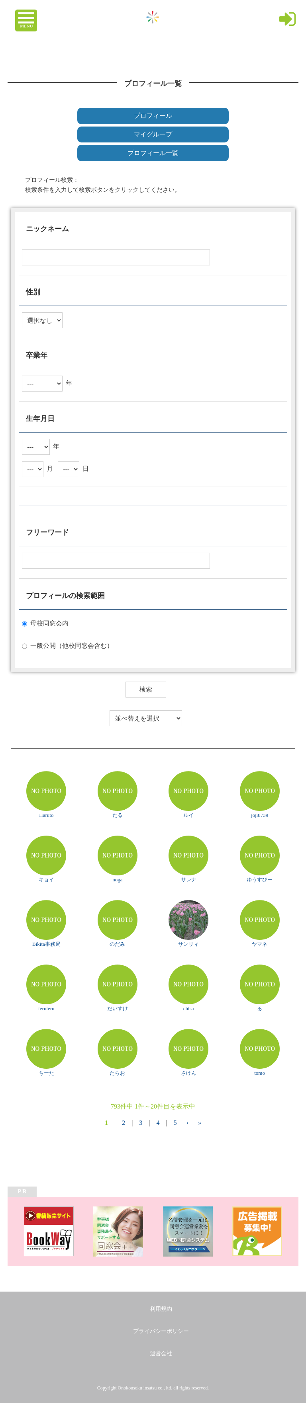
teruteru (46, 1008)
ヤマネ (259, 944)
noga (117, 880)
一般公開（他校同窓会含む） (71, 645)
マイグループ (153, 134)
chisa (188, 1008)
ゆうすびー (260, 880)
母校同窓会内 (49, 623)
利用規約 (161, 1309)
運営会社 (161, 1353)
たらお (117, 1073)
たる (117, 815)
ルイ (188, 815)
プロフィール (153, 115)
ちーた (46, 1073)
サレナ (188, 880)
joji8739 (259, 815)
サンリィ (188, 944)
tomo (259, 1073)
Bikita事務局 (46, 944)
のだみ (117, 944)
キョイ (46, 880)
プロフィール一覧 (153, 153)
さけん (188, 1073)
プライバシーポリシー (161, 1331)
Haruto (46, 815)
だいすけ (117, 1008)
